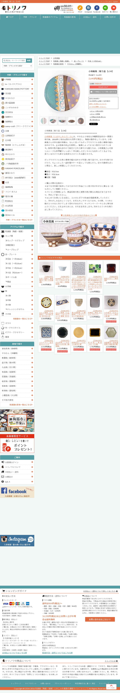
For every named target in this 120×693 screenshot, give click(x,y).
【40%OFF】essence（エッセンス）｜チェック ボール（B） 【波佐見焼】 (62, 280)
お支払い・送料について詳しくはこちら (99, 591)
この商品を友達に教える (98, 117)
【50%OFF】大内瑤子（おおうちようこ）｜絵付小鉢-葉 (111, 313)
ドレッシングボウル (15, 309)
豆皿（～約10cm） (15, 259)
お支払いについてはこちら (14, 653)
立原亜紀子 (10, 135)
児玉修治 (9, 112)
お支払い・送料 (90, 17)
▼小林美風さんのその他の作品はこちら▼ (79, 215)
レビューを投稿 (95, 114)
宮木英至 (9, 210)
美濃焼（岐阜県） (9, 358)
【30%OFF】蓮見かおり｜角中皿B (111, 278)
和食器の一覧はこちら (22, 318)
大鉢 (9, 305)
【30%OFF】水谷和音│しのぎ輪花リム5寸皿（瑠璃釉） (62, 343)
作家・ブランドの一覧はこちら (19, 220)
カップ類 (9, 236)
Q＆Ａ (6, 481)
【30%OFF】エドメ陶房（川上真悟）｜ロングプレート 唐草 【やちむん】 (62, 314)
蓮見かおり (10, 173)
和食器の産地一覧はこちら (21, 404)
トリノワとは (105, 2)
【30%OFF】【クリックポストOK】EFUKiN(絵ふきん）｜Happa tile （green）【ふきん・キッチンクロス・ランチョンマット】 (95, 283)
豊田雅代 (9, 149)
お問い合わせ (110, 17)
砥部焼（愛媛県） (9, 381)
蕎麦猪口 (11, 245)
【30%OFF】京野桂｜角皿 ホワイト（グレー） (95, 312)
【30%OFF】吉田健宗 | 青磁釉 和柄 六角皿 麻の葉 (111, 342)
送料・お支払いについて (97, 104)
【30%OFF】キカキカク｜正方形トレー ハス (46, 342)
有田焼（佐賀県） (9, 372)
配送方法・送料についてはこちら (57, 653)
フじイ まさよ (11, 192)
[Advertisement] (60, 38)
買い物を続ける (95, 120)
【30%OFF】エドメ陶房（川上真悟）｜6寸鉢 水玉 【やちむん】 (46, 313)
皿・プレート (11, 254)
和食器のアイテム (50, 17)
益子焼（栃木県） (9, 362)
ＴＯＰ (10, 17)
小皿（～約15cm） (15, 263)
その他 (8, 314)
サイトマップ (104, 683)
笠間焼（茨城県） (9, 376)
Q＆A (115, 2)
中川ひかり (10, 154)
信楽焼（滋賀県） (9, 386)
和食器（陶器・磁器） (14, 231)
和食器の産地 (70, 17)
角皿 (9, 282)
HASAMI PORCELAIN (14, 168)
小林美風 (56, 58)
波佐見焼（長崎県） (10, 348)
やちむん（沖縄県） (10, 353)
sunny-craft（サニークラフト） (18, 126)
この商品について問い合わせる (103, 92)
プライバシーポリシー (62, 683)
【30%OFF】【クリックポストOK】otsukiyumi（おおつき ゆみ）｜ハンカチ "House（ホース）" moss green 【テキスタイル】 (79, 282)
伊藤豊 (8, 79)
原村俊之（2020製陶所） (16, 178)
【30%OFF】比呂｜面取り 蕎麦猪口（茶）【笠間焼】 (46, 279)
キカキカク (10, 98)
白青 (7, 131)
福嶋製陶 (9, 187)
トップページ (16, 683)
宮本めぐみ (10, 215)
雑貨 (7, 337)
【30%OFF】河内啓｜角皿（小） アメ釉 (95, 342)
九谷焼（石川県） (9, 367)
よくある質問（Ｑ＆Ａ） (97, 107)
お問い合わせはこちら (99, 619)
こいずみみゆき (12, 107)
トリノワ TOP (44, 58)
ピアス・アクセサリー (14, 332)
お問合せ (7, 476)
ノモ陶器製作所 (12, 164)
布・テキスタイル (12, 328)
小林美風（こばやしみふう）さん (59, 136)
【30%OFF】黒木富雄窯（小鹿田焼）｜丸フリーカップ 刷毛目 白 (79, 313)
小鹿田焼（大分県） (10, 395)
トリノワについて (12, 467)
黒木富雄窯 (10, 103)
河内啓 (8, 93)
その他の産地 (7, 400)
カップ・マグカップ (15, 240)
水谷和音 (9, 206)
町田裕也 (9, 201)
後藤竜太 (9, 121)
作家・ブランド (30, 17)
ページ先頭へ (111, 686)
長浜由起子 (10, 159)
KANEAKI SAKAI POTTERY (17, 89)
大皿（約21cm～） (15, 272)
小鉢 (9, 295)
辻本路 (8, 140)
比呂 (7, 182)
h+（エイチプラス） (14, 84)
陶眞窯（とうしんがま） (15, 145)
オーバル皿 (12, 277)
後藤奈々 (9, 117)
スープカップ (13, 250)
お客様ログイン (10, 462)
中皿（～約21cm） (15, 268)
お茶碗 (8, 286)
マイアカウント (31, 683)
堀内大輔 (9, 196)
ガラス (8, 323)
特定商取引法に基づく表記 (85, 683)
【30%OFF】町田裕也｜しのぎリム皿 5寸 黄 (79, 342)
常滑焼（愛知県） (9, 390)
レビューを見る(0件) (96, 111)
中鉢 (9, 300)
